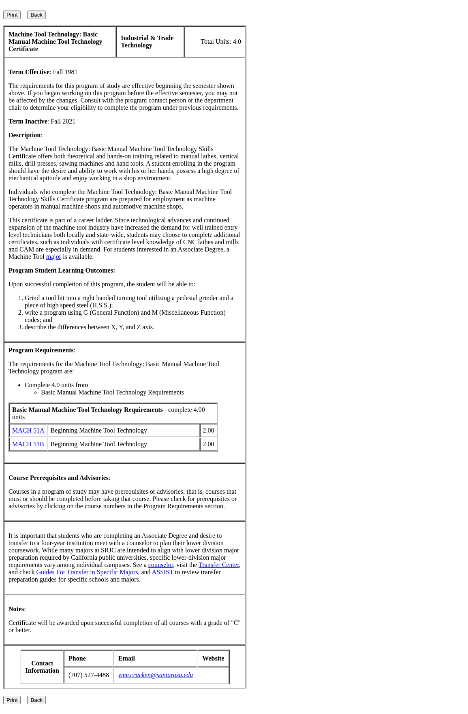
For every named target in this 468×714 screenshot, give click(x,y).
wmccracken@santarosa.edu (155, 674)
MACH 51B (28, 444)
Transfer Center (219, 564)
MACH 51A (28, 430)
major (53, 256)
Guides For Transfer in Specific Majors (87, 572)
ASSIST (162, 572)
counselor (160, 564)
